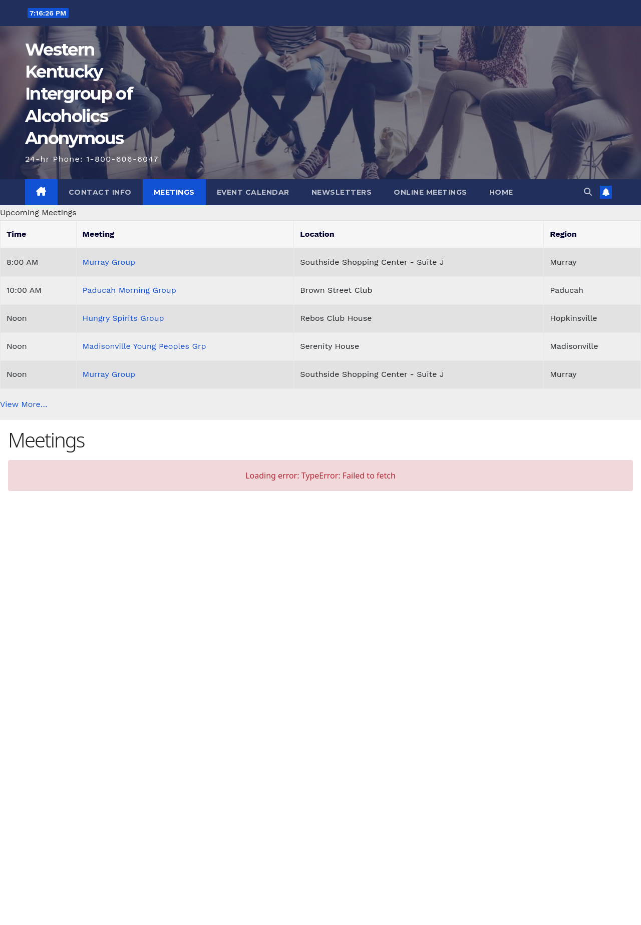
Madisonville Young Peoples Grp (144, 346)
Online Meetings (430, 192)
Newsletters (341, 192)
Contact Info (100, 192)
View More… (24, 404)
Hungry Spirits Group (123, 318)
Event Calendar (253, 192)
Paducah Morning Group (129, 290)
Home (501, 192)
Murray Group (109, 262)
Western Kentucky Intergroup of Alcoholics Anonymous (79, 94)
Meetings (174, 192)
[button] (588, 192)
